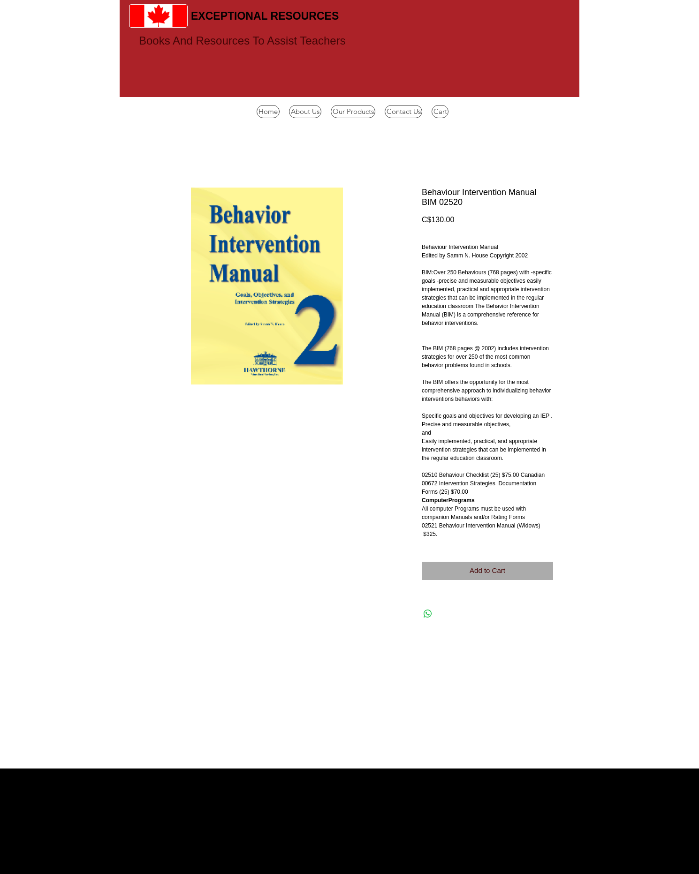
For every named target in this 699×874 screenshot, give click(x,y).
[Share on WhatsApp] (427, 613)
